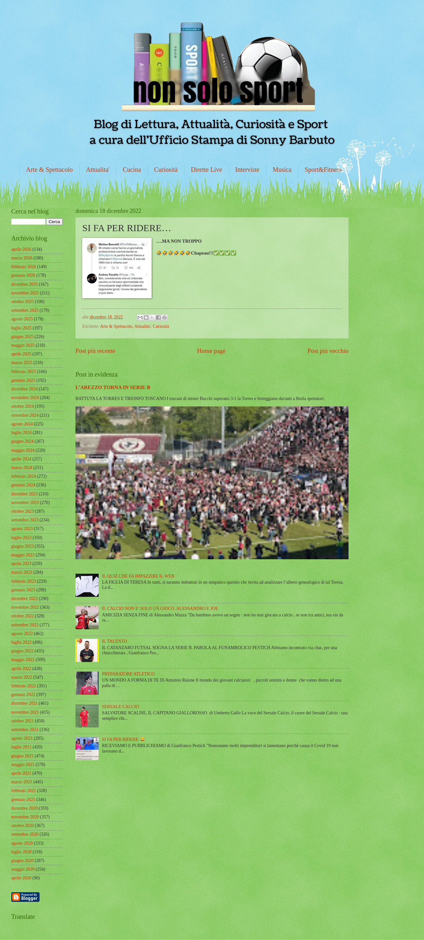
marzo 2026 (21, 258)
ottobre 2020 (22, 825)
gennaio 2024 (23, 485)
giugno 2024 (22, 441)
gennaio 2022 (23, 694)
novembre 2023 (25, 502)
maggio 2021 (22, 764)
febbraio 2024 (23, 476)
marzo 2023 (21, 572)
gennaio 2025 (23, 380)
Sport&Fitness (323, 169)
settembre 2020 (25, 834)
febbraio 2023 (23, 581)
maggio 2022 (22, 659)
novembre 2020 (25, 816)
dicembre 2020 (24, 808)
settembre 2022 (25, 624)
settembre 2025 (25, 310)
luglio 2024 (21, 432)
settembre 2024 (25, 415)
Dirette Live (206, 169)
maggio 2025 (22, 345)
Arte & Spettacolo (49, 169)
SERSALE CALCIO (120, 706)
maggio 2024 (22, 450)
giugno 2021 (22, 755)
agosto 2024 (22, 424)
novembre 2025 (25, 293)
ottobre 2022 (22, 616)
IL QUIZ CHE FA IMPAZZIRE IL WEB (138, 576)
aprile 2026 (21, 249)
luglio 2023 (21, 537)
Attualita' (98, 169)
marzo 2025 (21, 362)
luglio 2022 (21, 642)
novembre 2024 (25, 397)
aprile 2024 (21, 459)
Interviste (247, 169)
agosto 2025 (22, 319)
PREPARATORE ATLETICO (128, 674)
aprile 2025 (21, 354)
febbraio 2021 (23, 790)
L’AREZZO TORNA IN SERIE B (112, 387)
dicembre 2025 (24, 284)
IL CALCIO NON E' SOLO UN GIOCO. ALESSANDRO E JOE (160, 608)
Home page (211, 350)
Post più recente (95, 350)
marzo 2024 (21, 467)
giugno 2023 (22, 546)
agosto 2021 (22, 738)
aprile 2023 (21, 563)
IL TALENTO (114, 641)
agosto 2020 (22, 843)
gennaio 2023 (23, 590)
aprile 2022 (21, 668)
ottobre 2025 (22, 301)
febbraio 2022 (23, 685)
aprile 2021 (21, 773)
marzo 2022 (21, 677)
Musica (282, 169)
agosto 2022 (22, 633)
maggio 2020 (22, 869)
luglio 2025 (21, 328)
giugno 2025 (22, 336)
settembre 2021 (25, 729)
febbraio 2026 (23, 266)
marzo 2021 (21, 781)
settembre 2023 (25, 520)
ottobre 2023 (22, 511)
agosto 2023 (22, 528)
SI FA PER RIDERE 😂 (123, 739)
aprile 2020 (21, 877)
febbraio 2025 (23, 371)
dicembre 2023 (24, 494)
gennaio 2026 (23, 275)
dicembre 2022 (24, 598)
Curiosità (166, 169)
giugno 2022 (22, 650)
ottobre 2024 (22, 406)
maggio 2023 (22, 555)
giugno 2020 (22, 860)
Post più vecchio (328, 350)
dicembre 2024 (24, 389)
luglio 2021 (21, 746)
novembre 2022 (25, 607)
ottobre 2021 (22, 720)
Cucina (132, 169)
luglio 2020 (21, 851)
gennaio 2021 (23, 799)
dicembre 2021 (24, 703)
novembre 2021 (25, 712)
